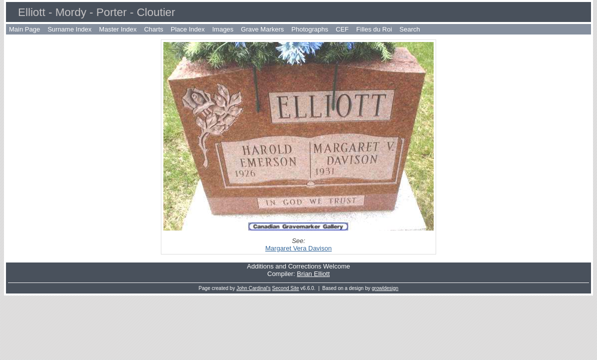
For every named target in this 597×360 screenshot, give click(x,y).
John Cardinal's (253, 288)
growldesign (385, 288)
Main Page (24, 29)
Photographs (309, 29)
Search (410, 29)
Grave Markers (262, 29)
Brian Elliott (313, 274)
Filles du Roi (374, 29)
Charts (153, 29)
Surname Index (69, 29)
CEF (342, 29)
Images (223, 29)
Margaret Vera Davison (298, 248)
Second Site (285, 288)
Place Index (188, 29)
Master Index (117, 29)
